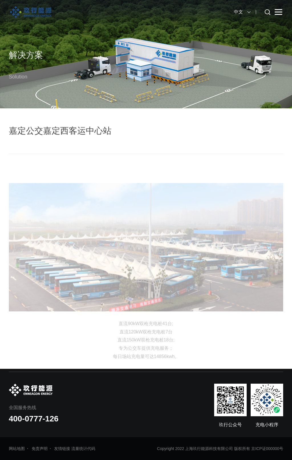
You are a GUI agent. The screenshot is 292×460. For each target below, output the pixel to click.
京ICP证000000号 (267, 448)
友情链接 (62, 448)
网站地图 (17, 448)
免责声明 (40, 448)
